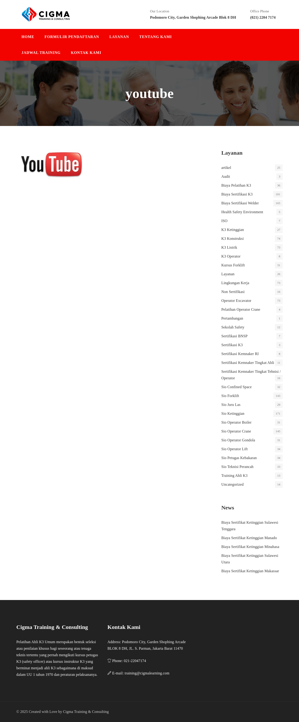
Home (27, 37)
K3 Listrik (229, 247)
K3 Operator (231, 256)
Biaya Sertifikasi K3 (237, 194)
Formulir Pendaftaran (72, 37)
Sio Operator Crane (236, 431)
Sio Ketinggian (233, 413)
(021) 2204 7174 (263, 17)
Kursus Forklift (233, 265)
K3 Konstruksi (232, 239)
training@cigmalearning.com (147, 673)
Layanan (119, 37)
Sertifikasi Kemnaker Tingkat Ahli (247, 363)
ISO (224, 221)
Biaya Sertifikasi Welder (240, 203)
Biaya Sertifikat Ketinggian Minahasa (250, 547)
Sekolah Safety (233, 327)
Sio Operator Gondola (238, 440)
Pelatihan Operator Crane (240, 309)
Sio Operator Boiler (236, 422)
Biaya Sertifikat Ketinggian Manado (249, 538)
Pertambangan (232, 318)
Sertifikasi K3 (232, 345)
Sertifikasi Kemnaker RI (240, 354)
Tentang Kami (155, 37)
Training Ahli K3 (234, 476)
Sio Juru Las (231, 405)
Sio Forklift (230, 396)
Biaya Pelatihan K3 (236, 185)
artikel (226, 168)
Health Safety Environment (242, 212)
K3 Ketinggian (232, 230)
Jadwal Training (41, 53)
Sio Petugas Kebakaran (239, 458)
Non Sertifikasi (233, 292)
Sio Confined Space (236, 387)
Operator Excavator (236, 301)
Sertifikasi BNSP (234, 336)
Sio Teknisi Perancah (237, 467)
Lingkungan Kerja (235, 283)
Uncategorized (232, 484)
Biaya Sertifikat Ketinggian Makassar (250, 571)
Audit (225, 176)
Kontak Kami (86, 53)
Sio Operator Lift (234, 449)
